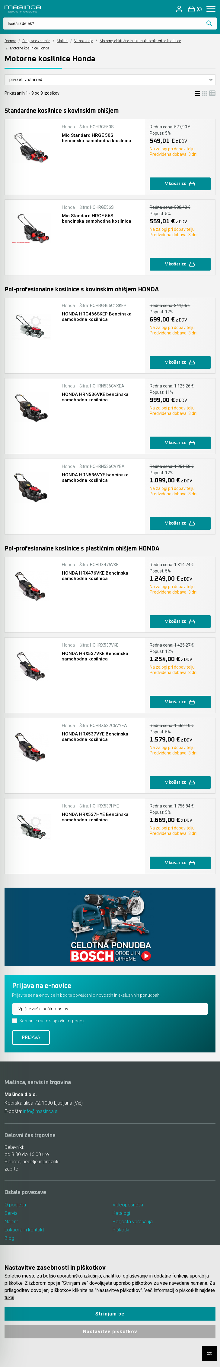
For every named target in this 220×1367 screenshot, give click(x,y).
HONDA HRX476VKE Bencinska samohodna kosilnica (95, 575)
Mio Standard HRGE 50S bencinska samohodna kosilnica (96, 138)
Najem (11, 1221)
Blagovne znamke (36, 41)
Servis (11, 1213)
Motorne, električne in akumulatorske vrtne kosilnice (140, 41)
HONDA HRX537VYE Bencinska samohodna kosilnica (95, 736)
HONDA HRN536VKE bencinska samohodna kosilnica (95, 397)
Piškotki (121, 1230)
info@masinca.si (40, 1111)
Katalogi (121, 1213)
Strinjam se (110, 1314)
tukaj (9, 1297)
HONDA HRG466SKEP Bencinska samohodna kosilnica (97, 316)
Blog (9, 1238)
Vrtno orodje (83, 41)
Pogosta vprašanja (133, 1221)
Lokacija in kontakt (24, 1230)
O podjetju (15, 1205)
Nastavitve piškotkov (110, 1331)
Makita (62, 41)
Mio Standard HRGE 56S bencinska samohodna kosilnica (96, 218)
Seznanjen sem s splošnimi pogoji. (52, 1020)
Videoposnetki (128, 1205)
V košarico (180, 184)
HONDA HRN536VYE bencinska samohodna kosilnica (95, 477)
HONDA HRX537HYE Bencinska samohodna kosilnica (95, 817)
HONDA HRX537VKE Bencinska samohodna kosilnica (95, 656)
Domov (10, 41)
